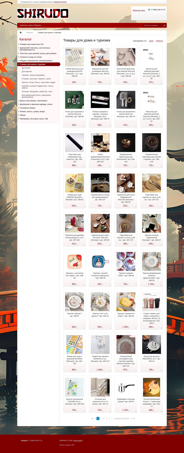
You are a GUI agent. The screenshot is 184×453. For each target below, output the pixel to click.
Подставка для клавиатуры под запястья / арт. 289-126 (74, 158)
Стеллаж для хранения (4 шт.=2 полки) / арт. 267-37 (100, 401)
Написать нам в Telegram (30, 25)
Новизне (159, 41)
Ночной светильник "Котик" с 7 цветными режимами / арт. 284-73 (151, 402)
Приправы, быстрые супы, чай (34, 119)
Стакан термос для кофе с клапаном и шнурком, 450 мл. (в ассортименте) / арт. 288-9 (151, 318)
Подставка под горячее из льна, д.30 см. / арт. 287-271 (151, 197)
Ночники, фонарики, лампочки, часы (37, 91)
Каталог (25, 39)
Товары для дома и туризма (32, 64)
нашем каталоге (60, 2)
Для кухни (26, 68)
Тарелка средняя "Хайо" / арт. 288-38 (126, 274)
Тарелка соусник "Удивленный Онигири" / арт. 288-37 (151, 237)
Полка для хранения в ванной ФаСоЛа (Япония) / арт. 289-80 (74, 114)
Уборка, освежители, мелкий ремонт (36, 61)
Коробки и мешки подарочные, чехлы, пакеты (38, 87)
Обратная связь (139, 10)
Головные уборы (27, 108)
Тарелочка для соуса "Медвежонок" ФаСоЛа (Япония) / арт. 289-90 (126, 198)
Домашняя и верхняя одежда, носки (36, 104)
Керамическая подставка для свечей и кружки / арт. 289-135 (151, 158)
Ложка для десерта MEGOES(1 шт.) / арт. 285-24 (151, 358)
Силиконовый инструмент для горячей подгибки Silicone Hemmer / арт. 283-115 (126, 361)
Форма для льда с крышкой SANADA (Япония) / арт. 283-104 (74, 360)
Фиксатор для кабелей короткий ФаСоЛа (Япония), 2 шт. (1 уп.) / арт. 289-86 (151, 73)
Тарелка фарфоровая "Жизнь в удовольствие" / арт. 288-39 (151, 276)
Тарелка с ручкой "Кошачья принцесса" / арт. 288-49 (100, 275)
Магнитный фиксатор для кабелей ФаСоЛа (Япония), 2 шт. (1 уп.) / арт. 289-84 (126, 72)
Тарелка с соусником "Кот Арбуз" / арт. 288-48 (74, 275)
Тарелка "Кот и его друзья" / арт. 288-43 (100, 314)
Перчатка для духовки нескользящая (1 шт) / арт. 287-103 (74, 237)
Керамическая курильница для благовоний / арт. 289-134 (126, 158)
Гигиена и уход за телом (31, 57)
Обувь (23, 115)
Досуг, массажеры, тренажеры (33, 101)
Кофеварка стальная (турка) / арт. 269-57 (126, 400)
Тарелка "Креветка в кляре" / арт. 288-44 (125, 314)
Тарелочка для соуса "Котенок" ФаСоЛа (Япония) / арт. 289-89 (100, 237)
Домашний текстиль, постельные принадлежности (35, 49)
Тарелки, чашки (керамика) (33, 75)
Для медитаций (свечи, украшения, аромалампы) (36, 96)
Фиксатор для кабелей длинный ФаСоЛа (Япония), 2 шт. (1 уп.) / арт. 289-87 (151, 116)
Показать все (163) (121, 418)
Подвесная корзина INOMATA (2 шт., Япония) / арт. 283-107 (100, 358)
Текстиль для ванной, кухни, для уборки (38, 53)
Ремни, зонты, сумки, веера (32, 111)
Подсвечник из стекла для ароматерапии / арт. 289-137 (100, 197)
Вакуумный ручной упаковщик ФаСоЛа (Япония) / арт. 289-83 (100, 71)
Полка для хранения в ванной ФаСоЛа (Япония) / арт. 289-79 (126, 114)
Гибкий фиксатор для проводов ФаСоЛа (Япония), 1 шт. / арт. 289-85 (74, 72)
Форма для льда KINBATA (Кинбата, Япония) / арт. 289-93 (74, 197)
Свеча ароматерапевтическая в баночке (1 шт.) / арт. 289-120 (100, 158)
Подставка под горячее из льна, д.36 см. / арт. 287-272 (126, 237)
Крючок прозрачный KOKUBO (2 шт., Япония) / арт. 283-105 (74, 401)
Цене (151, 41)
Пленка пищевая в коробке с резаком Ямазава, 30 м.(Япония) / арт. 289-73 (100, 115)
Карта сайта (78, 440)
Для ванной (27, 71)
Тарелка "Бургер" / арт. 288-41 (74, 314)
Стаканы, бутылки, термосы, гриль (36, 79)
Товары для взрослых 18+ (32, 44)
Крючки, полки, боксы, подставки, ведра (38, 82)
